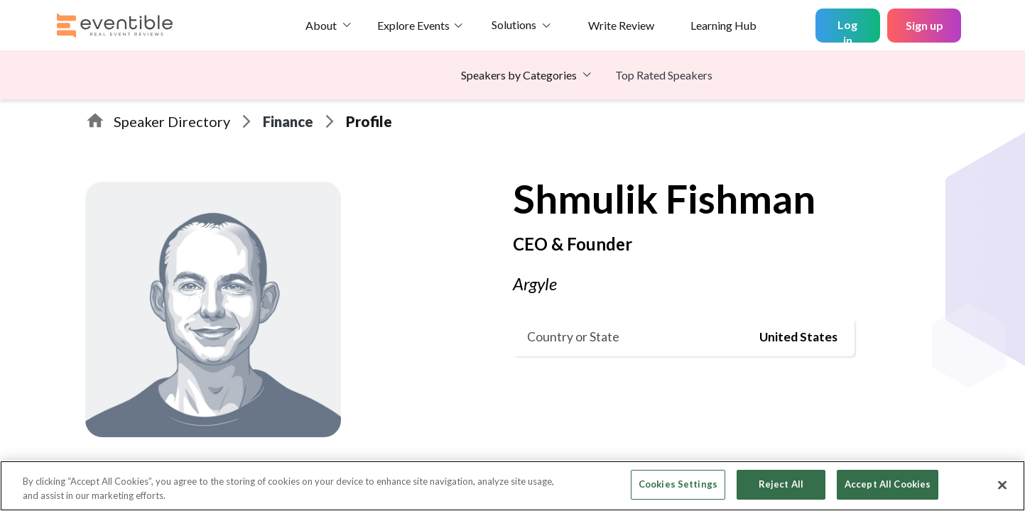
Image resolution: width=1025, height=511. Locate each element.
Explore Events (413, 25)
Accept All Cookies (888, 484)
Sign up (924, 25)
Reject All (781, 484)
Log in (847, 30)
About (321, 25)
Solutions (514, 24)
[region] (512, 486)
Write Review (621, 25)
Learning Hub (723, 25)
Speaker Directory (172, 121)
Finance (288, 121)
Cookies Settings (678, 484)
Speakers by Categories (519, 75)
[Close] (1002, 484)
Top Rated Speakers (663, 75)
